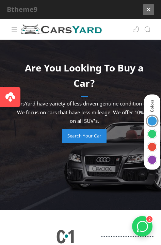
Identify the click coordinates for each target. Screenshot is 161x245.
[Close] (148, 10)
